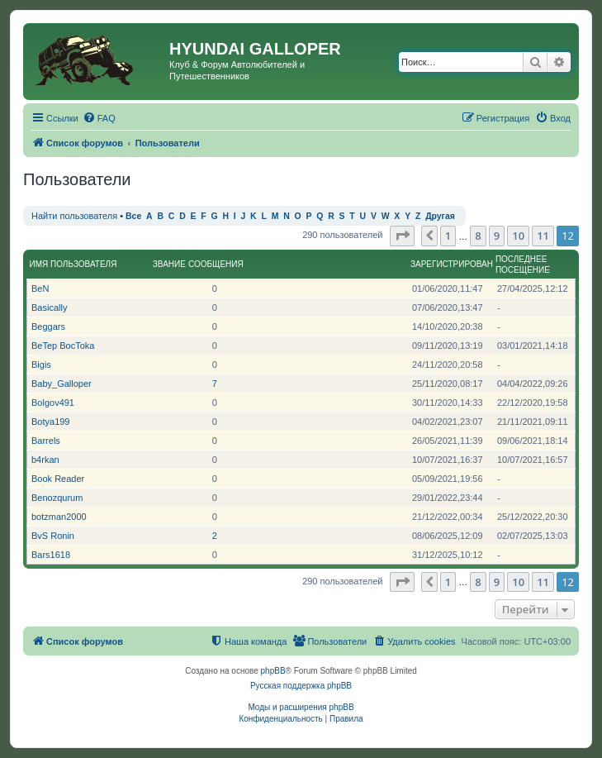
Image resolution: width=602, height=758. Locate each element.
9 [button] (497, 235)
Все (133, 216)
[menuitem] (99, 118)
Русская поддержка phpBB (301, 685)
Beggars (48, 326)
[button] (402, 236)
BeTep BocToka (62, 345)
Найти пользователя (74, 216)
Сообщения (216, 264)
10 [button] (518, 235)
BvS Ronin (52, 536)
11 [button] (543, 235)
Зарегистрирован (451, 264)
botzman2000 (59, 517)
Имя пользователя (73, 264)
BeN (40, 288)
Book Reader (57, 479)
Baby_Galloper (61, 384)
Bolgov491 (52, 403)
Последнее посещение (522, 264)
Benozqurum (57, 498)
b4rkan (45, 460)
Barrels (45, 441)
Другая (440, 216)
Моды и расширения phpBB (300, 707)
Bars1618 (50, 555)
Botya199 (50, 422)
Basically (49, 307)
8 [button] (478, 235)
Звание (169, 264)
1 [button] (448, 235)
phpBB (273, 670)
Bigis (41, 364)
